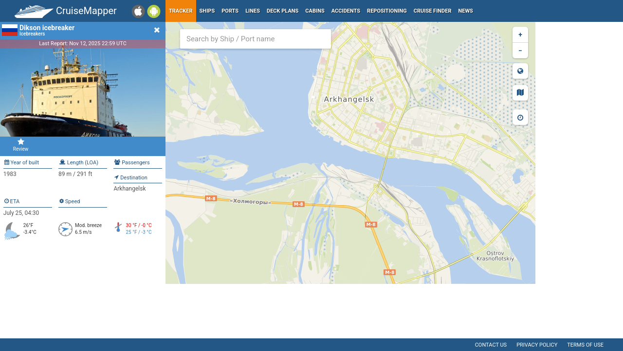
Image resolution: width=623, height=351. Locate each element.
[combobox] (255, 39)
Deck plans (282, 11)
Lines (252, 11)
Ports (229, 11)
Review (20, 145)
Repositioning (387, 11)
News (465, 11)
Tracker (181, 11)
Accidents (345, 11)
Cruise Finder (433, 11)
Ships (207, 11)
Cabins (314, 11)
